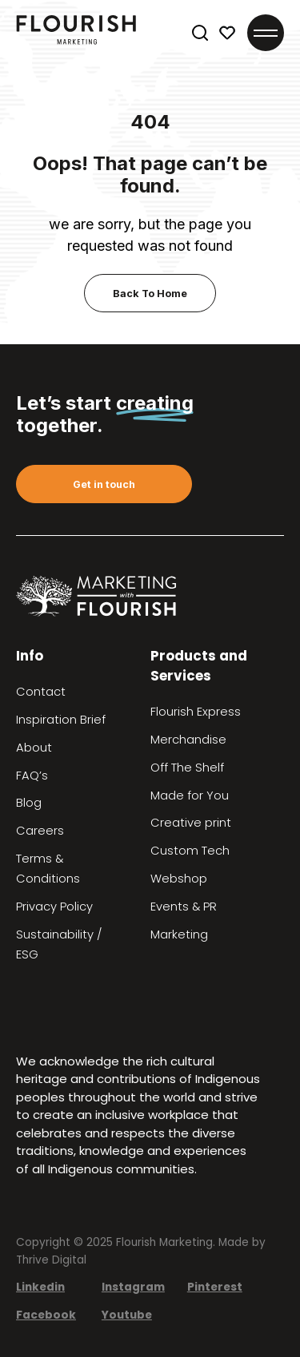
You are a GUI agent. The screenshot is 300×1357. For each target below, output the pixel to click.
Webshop (178, 879)
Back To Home (150, 294)
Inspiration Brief (61, 720)
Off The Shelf (187, 768)
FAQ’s (32, 776)
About (34, 748)
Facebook (46, 1315)
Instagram (133, 1287)
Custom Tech (190, 851)
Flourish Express (195, 712)
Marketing (179, 934)
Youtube (127, 1315)
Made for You (189, 795)
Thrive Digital (51, 1260)
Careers (40, 831)
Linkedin (40, 1287)
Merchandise (188, 740)
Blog (29, 803)
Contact (41, 692)
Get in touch (104, 484)
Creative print (190, 823)
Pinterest (214, 1287)
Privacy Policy (54, 907)
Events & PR (183, 907)
